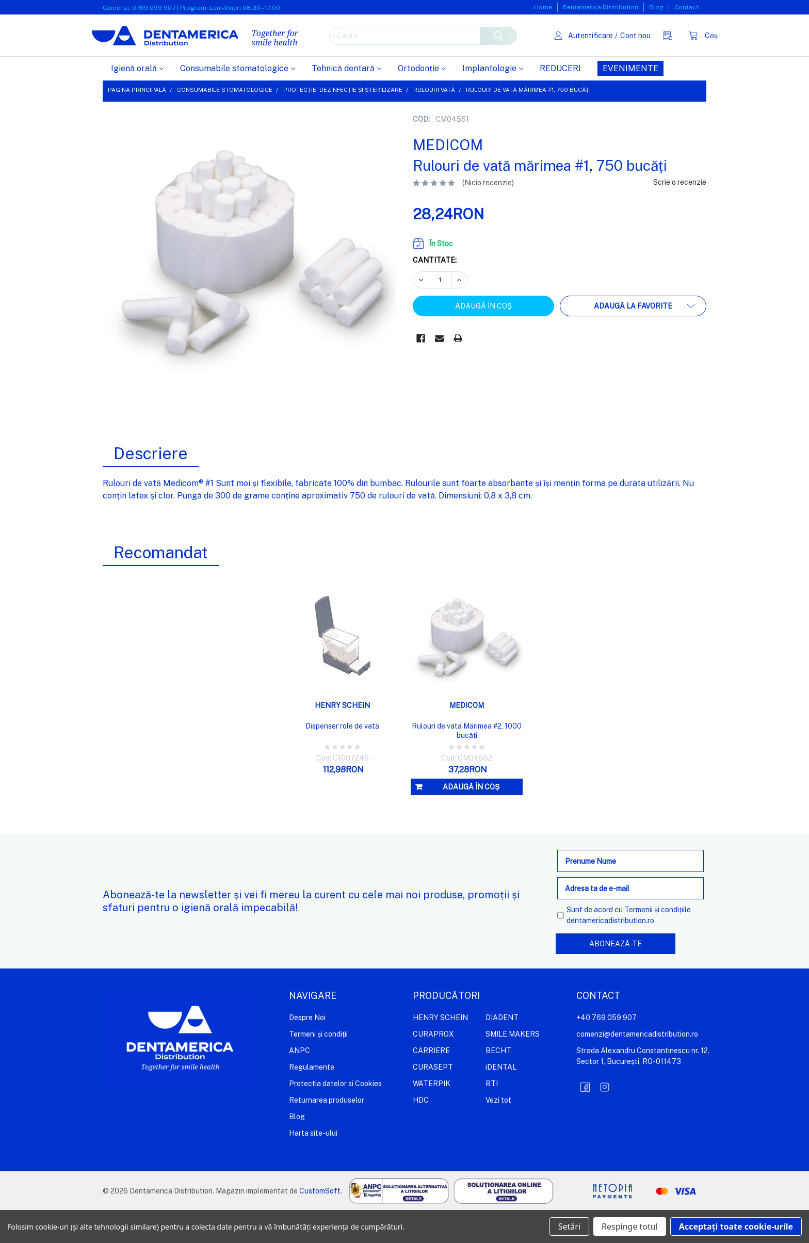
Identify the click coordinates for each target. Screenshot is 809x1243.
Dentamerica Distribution (600, 7)
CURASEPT (433, 1100)
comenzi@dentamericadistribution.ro (637, 1067)
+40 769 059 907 (606, 1050)
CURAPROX (433, 1067)
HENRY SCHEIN (440, 1050)
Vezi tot (498, 1133)
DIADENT (502, 1050)
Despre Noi (307, 1050)
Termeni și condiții (318, 1067)
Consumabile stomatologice (237, 101)
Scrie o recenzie (679, 215)
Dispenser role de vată (342, 759)
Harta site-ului (313, 1166)
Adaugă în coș (471, 820)
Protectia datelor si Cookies (335, 1116)
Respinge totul (630, 1226)
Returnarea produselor (326, 1133)
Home (543, 7)
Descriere (151, 486)
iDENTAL (501, 1100)
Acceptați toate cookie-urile (736, 1226)
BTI (492, 1116)
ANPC (299, 1083)
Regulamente (311, 1100)
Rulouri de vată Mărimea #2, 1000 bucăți (467, 763)
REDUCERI (560, 101)
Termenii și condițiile (657, 943)
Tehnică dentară (346, 101)
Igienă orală (137, 101)
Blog (656, 7)
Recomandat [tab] (161, 585)
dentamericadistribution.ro (610, 953)
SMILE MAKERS (513, 1067)
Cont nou (624, 51)
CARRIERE (431, 1083)
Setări (569, 1226)
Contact (686, 7)
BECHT (498, 1083)
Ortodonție (422, 101)
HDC (421, 1133)
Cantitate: (435, 293)
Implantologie (492, 101)
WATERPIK (431, 1116)
